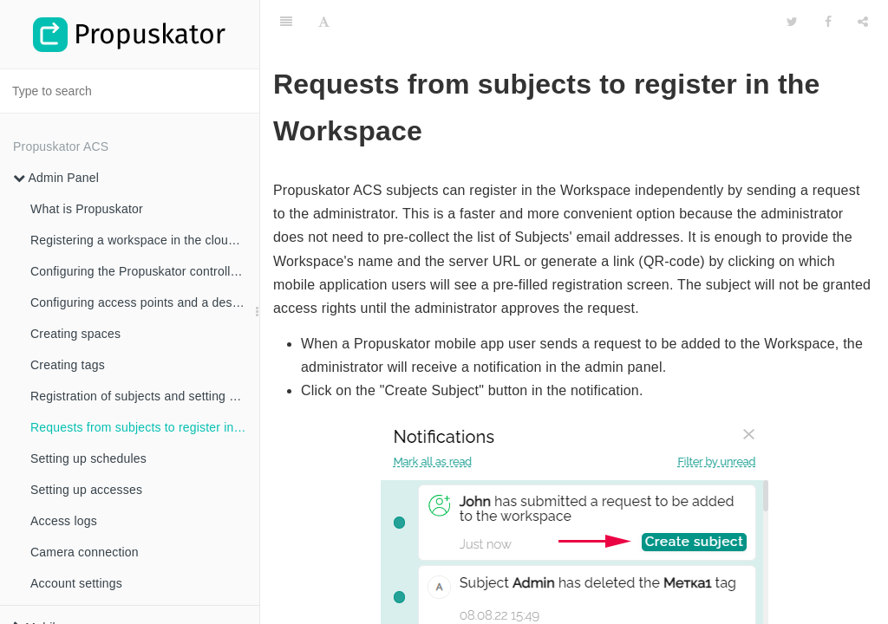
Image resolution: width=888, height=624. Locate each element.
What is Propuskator (86, 209)
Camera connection (84, 552)
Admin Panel (56, 178)
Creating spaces (75, 334)
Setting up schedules (88, 458)
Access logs (63, 521)
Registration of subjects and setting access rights (144, 396)
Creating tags (67, 365)
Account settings (76, 583)
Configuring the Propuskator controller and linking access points (144, 271)
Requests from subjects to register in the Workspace (144, 427)
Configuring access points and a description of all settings (144, 302)
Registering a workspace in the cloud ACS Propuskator (144, 240)
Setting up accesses (86, 490)
